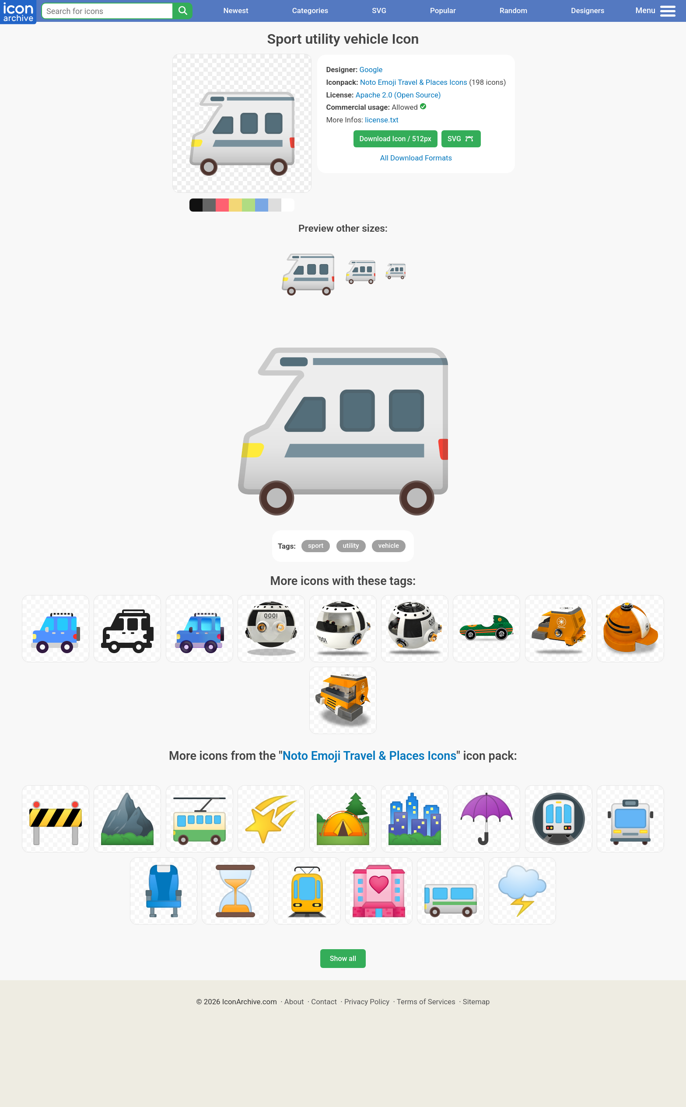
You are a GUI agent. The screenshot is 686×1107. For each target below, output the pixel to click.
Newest (235, 10)
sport (315, 546)
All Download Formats (416, 157)
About (294, 1001)
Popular (443, 10)
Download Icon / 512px (395, 139)
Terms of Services (426, 1001)
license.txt (381, 119)
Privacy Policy (366, 1001)
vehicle (388, 546)
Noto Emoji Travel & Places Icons (413, 82)
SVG (379, 10)
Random (513, 10)
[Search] (182, 11)
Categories (310, 10)
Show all (343, 958)
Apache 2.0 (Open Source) (398, 95)
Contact (324, 1001)
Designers (587, 10)
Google (371, 69)
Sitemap (476, 1001)
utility (351, 546)
